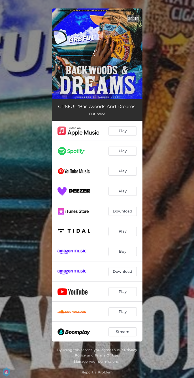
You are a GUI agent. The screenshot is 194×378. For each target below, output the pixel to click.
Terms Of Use (106, 355)
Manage (81, 361)
